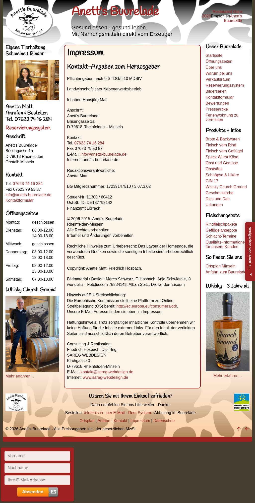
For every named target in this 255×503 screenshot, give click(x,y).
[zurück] (247, 429)
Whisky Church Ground (226, 187)
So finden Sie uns (224, 257)
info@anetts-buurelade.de (103, 154)
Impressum (140, 421)
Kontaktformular (220, 97)
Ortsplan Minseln (221, 266)
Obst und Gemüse (222, 163)
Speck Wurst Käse (222, 157)
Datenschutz (164, 421)
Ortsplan (86, 421)
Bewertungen (217, 103)
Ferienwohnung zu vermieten (222, 117)
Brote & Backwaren (223, 139)
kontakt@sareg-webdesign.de (106, 372)
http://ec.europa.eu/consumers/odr (147, 306)
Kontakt (120, 421)
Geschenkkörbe (220, 193)
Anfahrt (104, 421)
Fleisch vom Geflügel (224, 151)
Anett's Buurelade (233, 18)
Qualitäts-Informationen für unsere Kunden (226, 244)
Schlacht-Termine (221, 236)
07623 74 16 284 (89, 143)
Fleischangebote (223, 215)
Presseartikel (217, 109)
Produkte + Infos (223, 130)
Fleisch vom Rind (221, 145)
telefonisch (93, 413)
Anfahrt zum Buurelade (226, 272)
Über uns (214, 67)
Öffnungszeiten (219, 61)
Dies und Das (218, 199)
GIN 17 (212, 181)
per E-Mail (116, 413)
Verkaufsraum (218, 79)
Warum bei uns (219, 73)
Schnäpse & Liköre (222, 175)
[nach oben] (238, 429)
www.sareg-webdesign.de (105, 377)
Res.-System (139, 413)
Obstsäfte (214, 169)
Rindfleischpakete (221, 224)
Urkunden (214, 205)
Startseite (214, 55)
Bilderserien (216, 91)
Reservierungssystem (225, 85)
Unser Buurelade (223, 47)
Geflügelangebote (221, 230)
